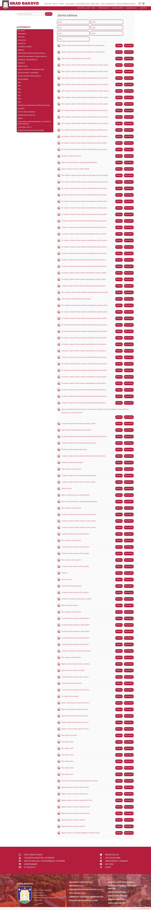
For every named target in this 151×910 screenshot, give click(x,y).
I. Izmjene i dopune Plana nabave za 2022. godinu (78, 482)
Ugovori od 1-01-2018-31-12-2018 (72, 670)
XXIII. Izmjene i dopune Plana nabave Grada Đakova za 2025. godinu (84, 123)
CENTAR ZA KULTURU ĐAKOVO (121, 882)
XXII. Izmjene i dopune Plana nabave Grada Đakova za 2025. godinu (84, 130)
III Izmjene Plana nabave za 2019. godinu (75, 553)
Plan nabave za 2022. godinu (71, 508)
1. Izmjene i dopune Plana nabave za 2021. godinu (78, 527)
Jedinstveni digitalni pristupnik (31, 130)
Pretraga (48, 14)
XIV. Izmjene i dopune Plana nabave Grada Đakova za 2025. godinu (84, 201)
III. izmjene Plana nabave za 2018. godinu (75, 631)
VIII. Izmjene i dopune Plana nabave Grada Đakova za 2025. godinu (84, 240)
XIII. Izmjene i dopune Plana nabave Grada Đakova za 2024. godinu (84, 331)
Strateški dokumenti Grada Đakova (32, 56)
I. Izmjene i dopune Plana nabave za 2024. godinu (78, 423)
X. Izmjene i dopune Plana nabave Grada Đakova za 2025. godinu (83, 227)
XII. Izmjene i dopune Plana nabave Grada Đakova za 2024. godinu (84, 338)
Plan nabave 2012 (67, 742)
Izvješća (21, 108)
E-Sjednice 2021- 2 (25, 127)
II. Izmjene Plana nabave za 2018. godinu (75, 638)
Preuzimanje (128, 45)
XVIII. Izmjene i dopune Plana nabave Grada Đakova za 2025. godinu (84, 175)
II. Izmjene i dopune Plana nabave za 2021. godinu (78, 521)
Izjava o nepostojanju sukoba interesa (74, 709)
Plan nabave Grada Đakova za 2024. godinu (76, 430)
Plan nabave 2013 (67, 748)
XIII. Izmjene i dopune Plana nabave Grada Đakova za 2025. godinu (84, 208)
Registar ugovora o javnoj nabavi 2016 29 (75, 813)
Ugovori (21, 37)
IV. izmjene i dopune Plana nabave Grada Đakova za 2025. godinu (83, 266)
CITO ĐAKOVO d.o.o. (77, 893)
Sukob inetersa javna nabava (71, 586)
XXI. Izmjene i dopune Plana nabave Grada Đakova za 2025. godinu (84, 136)
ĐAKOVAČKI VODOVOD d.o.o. (81, 882)
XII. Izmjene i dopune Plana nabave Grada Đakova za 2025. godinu (84, 214)
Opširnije (119, 45)
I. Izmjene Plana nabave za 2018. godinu (75, 644)
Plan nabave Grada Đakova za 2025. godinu (76, 299)
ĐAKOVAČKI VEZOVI (116, 903)
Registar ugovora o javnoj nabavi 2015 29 (75, 807)
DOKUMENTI (22, 34)
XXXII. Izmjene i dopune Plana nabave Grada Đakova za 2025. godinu (85, 65)
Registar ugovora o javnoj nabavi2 (73, 820)
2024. (19, 99)
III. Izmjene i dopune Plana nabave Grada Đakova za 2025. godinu (84, 273)
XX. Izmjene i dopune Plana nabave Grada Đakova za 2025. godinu (84, 143)
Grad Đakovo (145, 908)
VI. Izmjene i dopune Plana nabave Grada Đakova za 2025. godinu (84, 253)
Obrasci (21, 50)
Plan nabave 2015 (67, 761)
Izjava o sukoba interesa (69, 605)
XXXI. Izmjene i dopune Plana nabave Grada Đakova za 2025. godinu (84, 71)
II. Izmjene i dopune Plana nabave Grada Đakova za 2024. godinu (83, 403)
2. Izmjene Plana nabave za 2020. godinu (75, 534)
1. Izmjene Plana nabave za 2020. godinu (75, 547)
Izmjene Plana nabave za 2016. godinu (74, 716)
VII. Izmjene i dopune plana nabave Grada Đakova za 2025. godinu (84, 247)
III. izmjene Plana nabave (69, 696)
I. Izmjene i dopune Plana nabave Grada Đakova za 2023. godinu (83, 456)
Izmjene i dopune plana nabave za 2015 (75, 729)
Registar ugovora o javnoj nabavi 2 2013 (75, 787)
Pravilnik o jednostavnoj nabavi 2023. (74, 449)
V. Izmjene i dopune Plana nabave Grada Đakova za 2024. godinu (83, 383)
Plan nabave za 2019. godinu (71, 612)
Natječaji (21, 43)
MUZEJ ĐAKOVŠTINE (117, 892)
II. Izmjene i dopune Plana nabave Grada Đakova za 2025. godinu (83, 279)
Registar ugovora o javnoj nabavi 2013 (74, 794)
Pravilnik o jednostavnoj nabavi (72, 462)
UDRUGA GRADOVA (116, 899)
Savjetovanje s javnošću (28, 73)
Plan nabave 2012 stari (69, 735)
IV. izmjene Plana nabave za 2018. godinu (75, 625)
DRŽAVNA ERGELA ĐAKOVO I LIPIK (83, 900)
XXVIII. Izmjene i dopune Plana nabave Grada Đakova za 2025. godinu (85, 91)
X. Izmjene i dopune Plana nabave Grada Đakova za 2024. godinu (83, 351)
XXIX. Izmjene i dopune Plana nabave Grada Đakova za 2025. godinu (84, 84)
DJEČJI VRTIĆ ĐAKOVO (118, 896)
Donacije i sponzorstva (27, 60)
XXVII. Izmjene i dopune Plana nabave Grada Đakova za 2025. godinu (85, 97)
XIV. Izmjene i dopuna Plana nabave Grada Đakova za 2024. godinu (84, 325)
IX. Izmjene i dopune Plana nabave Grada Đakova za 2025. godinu (84, 234)
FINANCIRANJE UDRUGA (26, 115)
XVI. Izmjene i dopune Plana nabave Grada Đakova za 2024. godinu (84, 312)
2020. (19, 82)
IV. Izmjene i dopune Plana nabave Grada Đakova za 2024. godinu (83, 390)
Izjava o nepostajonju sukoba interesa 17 (75, 703)
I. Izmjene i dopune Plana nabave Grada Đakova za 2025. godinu (83, 286)
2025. (19, 102)
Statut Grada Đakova (26, 112)
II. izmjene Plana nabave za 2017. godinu (75, 690)
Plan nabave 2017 (67, 774)
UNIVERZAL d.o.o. (76, 886)
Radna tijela (23, 66)
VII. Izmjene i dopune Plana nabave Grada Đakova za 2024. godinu (84, 370)
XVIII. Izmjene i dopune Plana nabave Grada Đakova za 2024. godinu (84, 292)
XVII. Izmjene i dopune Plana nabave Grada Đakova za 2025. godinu (84, 182)
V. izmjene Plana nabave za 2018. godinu (75, 618)
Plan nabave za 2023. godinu (71, 469)
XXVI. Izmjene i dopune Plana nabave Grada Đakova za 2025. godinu (84, 104)
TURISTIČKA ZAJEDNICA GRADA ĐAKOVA (86, 897)
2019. (19, 86)
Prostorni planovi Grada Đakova (31, 53)
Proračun (22, 40)
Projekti (21, 63)
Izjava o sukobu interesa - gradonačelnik (75, 169)
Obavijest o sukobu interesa (71, 156)
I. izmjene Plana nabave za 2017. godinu (75, 677)
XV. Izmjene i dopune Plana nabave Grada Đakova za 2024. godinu (84, 318)
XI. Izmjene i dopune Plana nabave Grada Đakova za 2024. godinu (84, 344)
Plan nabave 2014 (67, 755)
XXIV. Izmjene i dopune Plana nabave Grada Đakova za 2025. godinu (84, 117)
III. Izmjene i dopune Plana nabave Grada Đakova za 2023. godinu (84, 436)
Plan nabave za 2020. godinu (71, 560)
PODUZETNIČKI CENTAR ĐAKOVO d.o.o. (85, 889)
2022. (19, 92)
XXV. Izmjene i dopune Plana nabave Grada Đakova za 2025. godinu (84, 110)
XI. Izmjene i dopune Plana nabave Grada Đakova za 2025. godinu (84, 221)
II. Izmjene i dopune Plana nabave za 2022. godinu (78, 475)
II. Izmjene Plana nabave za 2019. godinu (75, 566)
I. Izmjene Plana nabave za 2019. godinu (75, 592)
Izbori (20, 118)
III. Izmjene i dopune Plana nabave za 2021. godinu (78, 514)
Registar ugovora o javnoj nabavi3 (73, 826)
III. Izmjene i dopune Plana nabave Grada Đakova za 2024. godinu (84, 396)
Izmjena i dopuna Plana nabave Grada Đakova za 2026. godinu (83, 52)
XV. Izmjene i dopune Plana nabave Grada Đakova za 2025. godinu (84, 195)
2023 (19, 95)
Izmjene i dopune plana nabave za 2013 (75, 722)
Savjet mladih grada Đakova (29, 76)
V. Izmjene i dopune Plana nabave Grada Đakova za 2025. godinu (83, 260)
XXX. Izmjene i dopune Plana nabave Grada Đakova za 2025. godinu (84, 78)
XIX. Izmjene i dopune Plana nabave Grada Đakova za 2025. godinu (84, 149)
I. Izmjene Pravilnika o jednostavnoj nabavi (76, 651)
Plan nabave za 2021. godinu (71, 540)
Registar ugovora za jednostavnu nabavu (75, 664)
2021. (19, 89)
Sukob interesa (66, 488)
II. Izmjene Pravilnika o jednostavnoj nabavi (76, 599)
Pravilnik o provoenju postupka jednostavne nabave (79, 781)
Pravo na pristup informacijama (31, 69)
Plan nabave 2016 (67, 768)
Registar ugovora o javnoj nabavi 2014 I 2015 (76, 800)
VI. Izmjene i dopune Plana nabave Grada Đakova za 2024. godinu (84, 377)
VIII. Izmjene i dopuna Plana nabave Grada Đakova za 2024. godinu (84, 364)
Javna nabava (23, 79)
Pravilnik (64, 573)
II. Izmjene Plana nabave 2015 (71, 683)
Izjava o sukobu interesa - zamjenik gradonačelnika (79, 162)
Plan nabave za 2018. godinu (71, 657)
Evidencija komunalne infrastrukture (34, 105)
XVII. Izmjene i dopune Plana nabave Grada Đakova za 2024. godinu (84, 305)
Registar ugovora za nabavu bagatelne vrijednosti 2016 (80, 833)
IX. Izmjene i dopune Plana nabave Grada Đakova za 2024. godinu (84, 357)
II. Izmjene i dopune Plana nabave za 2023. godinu (78, 443)
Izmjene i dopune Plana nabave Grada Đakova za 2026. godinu (83, 45)
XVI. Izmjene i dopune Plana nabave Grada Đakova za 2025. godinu (84, 188)
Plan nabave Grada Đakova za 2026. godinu (76, 58)
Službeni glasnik (25, 47)
